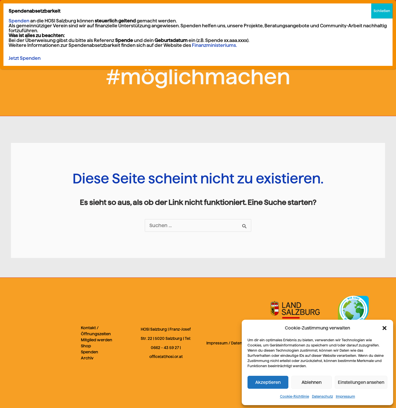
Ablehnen (311, 382)
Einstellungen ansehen (361, 382)
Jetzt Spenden (25, 58)
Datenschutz (322, 396)
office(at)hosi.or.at (166, 357)
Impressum (345, 396)
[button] (384, 328)
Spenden (89, 352)
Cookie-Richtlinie (294, 396)
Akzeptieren (268, 382)
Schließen (382, 11)
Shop (86, 346)
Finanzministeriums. (214, 45)
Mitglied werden (96, 340)
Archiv (87, 358)
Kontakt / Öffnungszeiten (96, 330)
